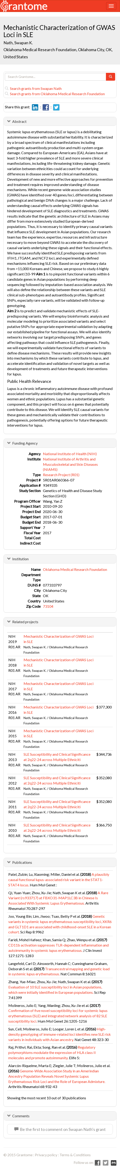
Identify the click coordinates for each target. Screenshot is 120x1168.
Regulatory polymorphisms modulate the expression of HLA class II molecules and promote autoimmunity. (52, 1052)
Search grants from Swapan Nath (33, 88)
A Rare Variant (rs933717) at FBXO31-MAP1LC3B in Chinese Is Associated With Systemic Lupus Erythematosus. (58, 898)
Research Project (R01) (61, 474)
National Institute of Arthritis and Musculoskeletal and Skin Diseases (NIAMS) (70, 464)
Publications (22, 862)
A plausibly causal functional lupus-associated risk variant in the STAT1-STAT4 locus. (58, 879)
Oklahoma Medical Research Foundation (75, 569)
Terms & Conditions (75, 1155)
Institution (20, 559)
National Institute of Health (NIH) (70, 453)
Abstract (19, 121)
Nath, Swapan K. (18, 42)
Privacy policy (46, 1155)
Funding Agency (25, 443)
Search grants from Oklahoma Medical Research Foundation (55, 93)
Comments (21, 1116)
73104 (48, 606)
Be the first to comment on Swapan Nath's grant (60, 1129)
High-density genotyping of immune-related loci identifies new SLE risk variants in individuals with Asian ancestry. (59, 1034)
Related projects (25, 621)
